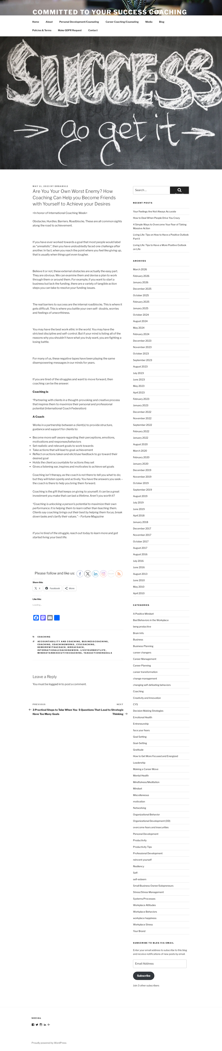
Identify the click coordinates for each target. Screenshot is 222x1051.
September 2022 (142, 424)
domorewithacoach (51, 647)
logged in (55, 684)
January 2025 (140, 308)
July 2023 (138, 373)
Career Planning (142, 665)
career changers (142, 652)
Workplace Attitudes (144, 905)
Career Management (144, 658)
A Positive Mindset (143, 613)
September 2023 (142, 360)
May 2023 (138, 385)
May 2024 (138, 327)
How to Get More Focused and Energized (155, 756)
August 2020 (140, 444)
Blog (161, 21)
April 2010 (139, 593)
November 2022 (142, 418)
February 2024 (141, 334)
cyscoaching (85, 644)
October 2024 (141, 314)
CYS (135, 704)
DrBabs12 (61, 186)
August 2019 (140, 496)
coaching (44, 644)
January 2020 (140, 463)
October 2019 (141, 483)
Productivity (140, 840)
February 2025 (141, 301)
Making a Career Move (145, 769)
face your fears (141, 730)
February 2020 (141, 457)
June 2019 (139, 509)
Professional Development (148, 853)
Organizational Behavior (146, 814)
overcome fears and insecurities (151, 827)
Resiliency (138, 866)
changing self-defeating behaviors (152, 684)
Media (148, 21)
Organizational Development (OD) (151, 820)
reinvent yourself (142, 859)
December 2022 (142, 411)
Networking (139, 807)
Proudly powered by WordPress (49, 1042)
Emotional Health (142, 717)
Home (35, 21)
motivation (139, 801)
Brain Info (138, 633)
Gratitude (138, 749)
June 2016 (139, 567)
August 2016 (140, 554)
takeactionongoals (98, 653)
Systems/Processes (144, 898)
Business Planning (143, 646)
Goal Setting (140, 736)
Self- (135, 872)
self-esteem (139, 879)
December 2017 (142, 528)
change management (145, 678)
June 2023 (139, 379)
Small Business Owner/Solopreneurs (153, 885)
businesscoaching (95, 641)
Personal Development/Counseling (79, 21)
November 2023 (142, 347)
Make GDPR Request (70, 30)
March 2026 (140, 269)
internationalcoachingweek (58, 650)
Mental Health (141, 775)
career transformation (145, 671)
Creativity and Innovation (147, 697)
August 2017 (140, 547)
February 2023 (141, 398)
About (49, 21)
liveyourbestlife (93, 650)
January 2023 (140, 405)
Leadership (139, 762)
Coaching (44, 637)
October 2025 (141, 295)
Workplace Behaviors (145, 911)
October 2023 (141, 353)
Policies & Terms (41, 30)
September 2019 (142, 489)
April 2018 (138, 515)
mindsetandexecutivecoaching (59, 653)
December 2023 (142, 340)
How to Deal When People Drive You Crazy (156, 217)
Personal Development (145, 833)
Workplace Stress (143, 924)
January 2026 (140, 282)
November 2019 (142, 476)
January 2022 (140, 437)
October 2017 (140, 541)
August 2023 (140, 366)
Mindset (137, 788)
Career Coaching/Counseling (122, 21)
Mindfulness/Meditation (146, 782)
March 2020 (140, 450)
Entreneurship (141, 723)
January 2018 (140, 522)
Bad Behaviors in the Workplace (151, 620)
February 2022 (141, 431)
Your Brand (139, 931)
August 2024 (140, 321)
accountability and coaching (58, 641)
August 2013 (140, 573)
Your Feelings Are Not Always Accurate (154, 211)
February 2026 (141, 275)
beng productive (142, 626)
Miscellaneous (141, 795)
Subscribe (143, 975)
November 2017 (142, 534)
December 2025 (142, 288)
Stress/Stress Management (148, 892)
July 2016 (138, 560)
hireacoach (75, 647)
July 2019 (138, 502)
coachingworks (63, 644)
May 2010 (138, 586)
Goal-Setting (140, 743)
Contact (93, 30)
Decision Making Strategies (148, 710)
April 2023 (139, 392)
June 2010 (139, 580)
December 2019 (142, 470)
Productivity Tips (142, 846)
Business (138, 639)
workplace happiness (144, 918)
